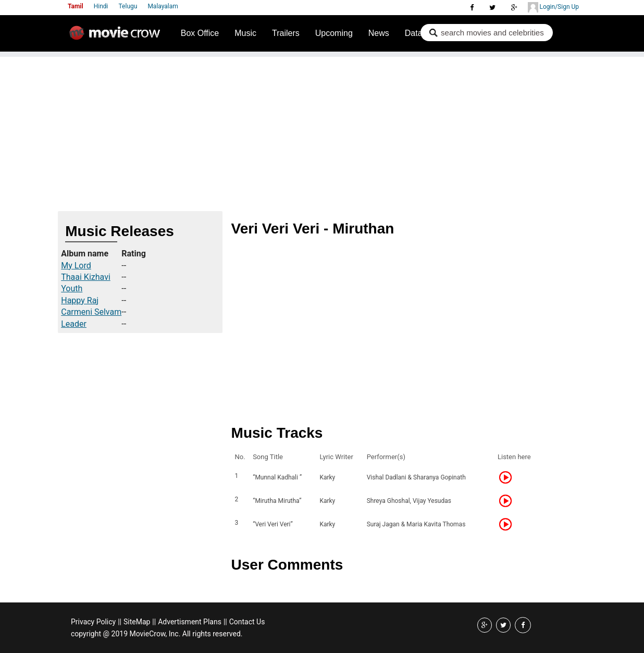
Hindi (101, 6)
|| (119, 622)
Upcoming (334, 33)
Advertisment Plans (189, 622)
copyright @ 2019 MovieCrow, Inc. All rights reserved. (157, 634)
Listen (508, 477)
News (378, 33)
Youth (71, 288)
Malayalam (162, 6)
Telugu (128, 6)
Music (245, 33)
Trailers (286, 33)
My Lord (76, 265)
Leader (73, 324)
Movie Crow (117, 37)
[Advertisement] (322, 130)
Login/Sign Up (553, 7)
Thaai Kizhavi (85, 277)
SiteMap (136, 622)
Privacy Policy (93, 622)
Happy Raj (79, 300)
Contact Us (247, 622)
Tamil (75, 6)
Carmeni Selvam (91, 312)
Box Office (200, 33)
